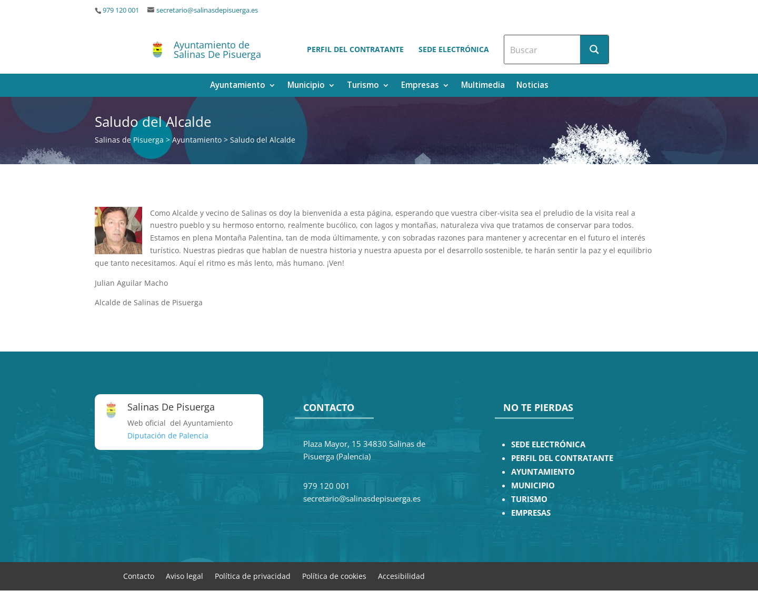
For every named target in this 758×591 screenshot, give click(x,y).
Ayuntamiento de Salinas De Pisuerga (217, 49)
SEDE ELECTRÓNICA (548, 444)
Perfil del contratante (355, 49)
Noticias (532, 86)
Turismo (363, 86)
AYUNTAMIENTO (543, 471)
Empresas (420, 86)
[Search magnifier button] (594, 49)
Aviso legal (184, 575)
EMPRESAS (531, 512)
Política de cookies (334, 575)
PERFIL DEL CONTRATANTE (562, 458)
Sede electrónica (453, 49)
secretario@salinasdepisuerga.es (207, 10)
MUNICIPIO (533, 485)
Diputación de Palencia (167, 435)
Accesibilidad (401, 575)
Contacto (138, 575)
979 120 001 (121, 10)
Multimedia (483, 86)
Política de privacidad (253, 575)
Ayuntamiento (237, 86)
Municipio (306, 86)
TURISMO (529, 499)
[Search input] (542, 49)
